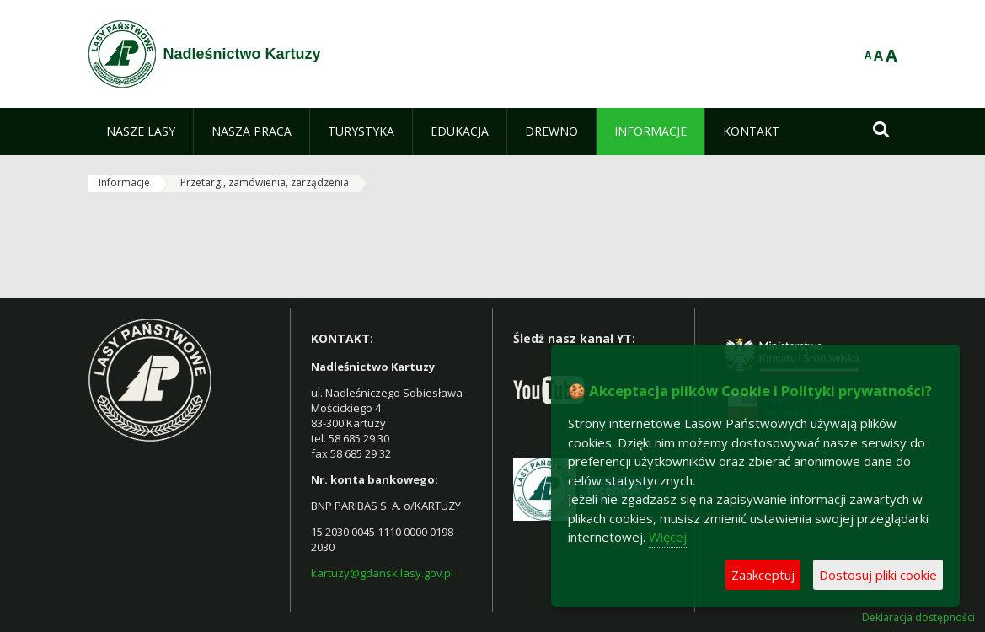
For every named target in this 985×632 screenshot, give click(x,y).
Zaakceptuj (763, 574)
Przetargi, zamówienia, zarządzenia (264, 182)
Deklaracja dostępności (918, 618)
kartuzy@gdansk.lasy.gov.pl (382, 573)
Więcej (668, 536)
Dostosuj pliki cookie (878, 574)
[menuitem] (140, 131)
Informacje (124, 182)
